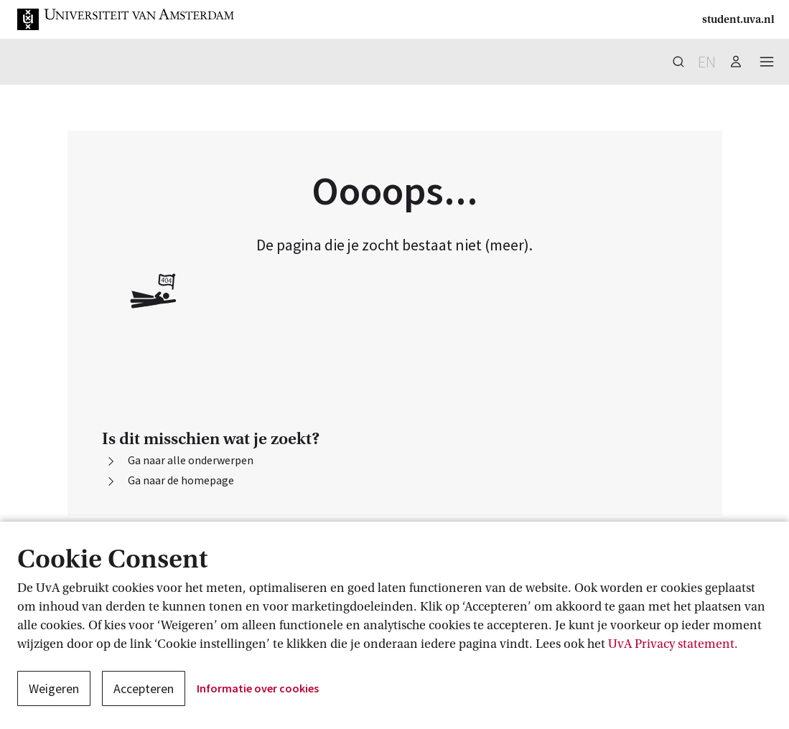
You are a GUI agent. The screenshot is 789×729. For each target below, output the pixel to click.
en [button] (707, 62)
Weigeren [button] (54, 688)
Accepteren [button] (143, 688)
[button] (126, 19)
